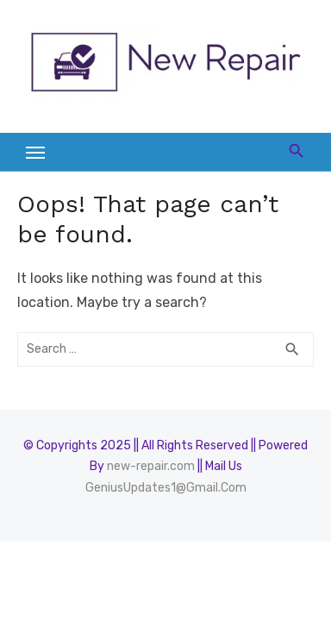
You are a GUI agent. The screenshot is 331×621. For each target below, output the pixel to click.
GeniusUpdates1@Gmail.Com (166, 487)
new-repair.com (151, 466)
